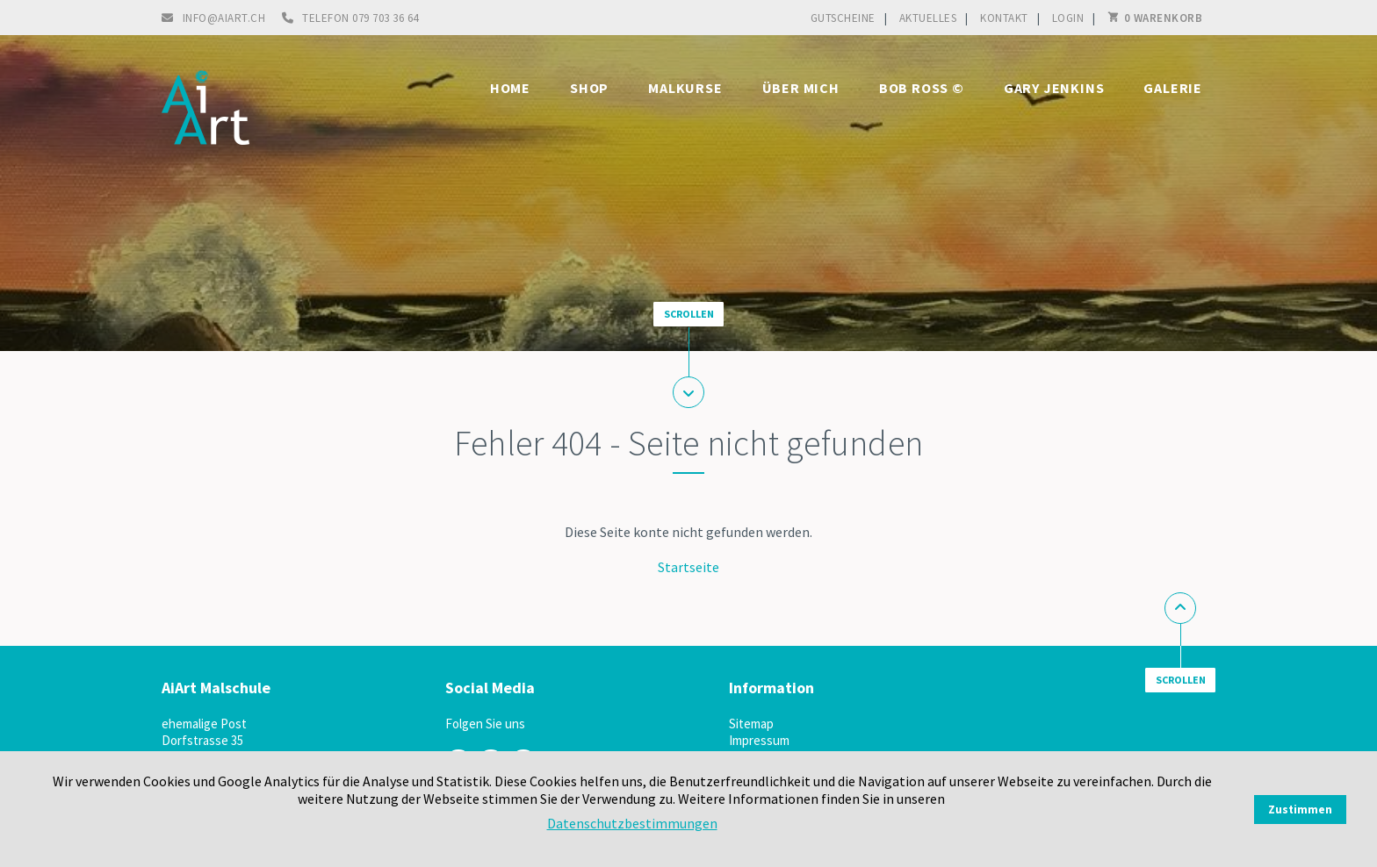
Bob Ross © (921, 88)
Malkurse (685, 88)
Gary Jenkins (1054, 88)
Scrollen (689, 313)
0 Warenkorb (1163, 18)
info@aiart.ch (224, 18)
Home (510, 88)
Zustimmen (1300, 809)
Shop (589, 88)
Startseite (688, 567)
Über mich (801, 88)
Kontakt (1004, 18)
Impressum (759, 740)
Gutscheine (843, 18)
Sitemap (751, 723)
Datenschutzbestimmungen (632, 823)
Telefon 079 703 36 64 (360, 18)
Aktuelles (928, 18)
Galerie (1172, 88)
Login (1068, 18)
